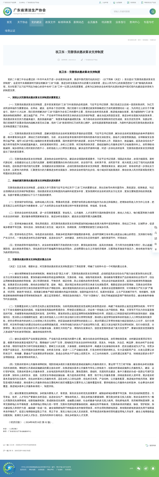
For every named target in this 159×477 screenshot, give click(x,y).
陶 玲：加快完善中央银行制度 (16, 450)
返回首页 (23, 469)
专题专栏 (149, 22)
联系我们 (68, 469)
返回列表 (153, 445)
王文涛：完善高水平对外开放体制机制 (19, 445)
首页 (9, 22)
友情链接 (41, 469)
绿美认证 (10, 30)
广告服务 (59, 469)
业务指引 (121, 22)
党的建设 (36, 22)
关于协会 (22, 22)
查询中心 (135, 22)
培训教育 (107, 22)
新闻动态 (78, 22)
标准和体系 (64, 22)
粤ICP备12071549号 (63, 467)
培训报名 (133, 2)
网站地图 (32, 469)
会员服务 (119, 2)
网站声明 (50, 469)
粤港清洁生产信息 (150, 2)
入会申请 (105, 2)
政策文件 (50, 22)
